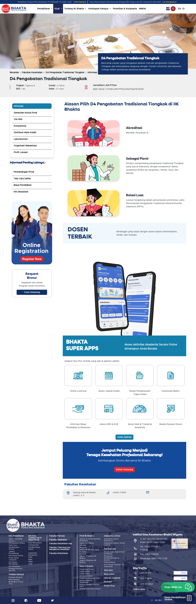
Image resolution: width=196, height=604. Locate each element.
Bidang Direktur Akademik (86, 581)
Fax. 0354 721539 (149, 554)
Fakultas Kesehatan (32, 72)
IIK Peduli (108, 582)
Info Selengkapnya (170, 2)
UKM (30, 564)
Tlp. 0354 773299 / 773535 (150, 548)
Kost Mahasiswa (35, 543)
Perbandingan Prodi (24, 172)
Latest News (84, 571)
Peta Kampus (14, 579)
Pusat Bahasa (109, 562)
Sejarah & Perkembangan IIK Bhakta (90, 540)
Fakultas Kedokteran (58, 553)
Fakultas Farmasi (57, 536)
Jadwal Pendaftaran (14, 552)
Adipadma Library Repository (111, 540)
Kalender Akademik (112, 578)
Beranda (14, 72)
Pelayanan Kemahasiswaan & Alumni (111, 558)
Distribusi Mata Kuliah (25, 132)
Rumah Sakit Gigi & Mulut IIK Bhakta (114, 553)
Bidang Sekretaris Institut (90, 589)
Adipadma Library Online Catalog (114, 544)
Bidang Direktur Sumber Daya (89, 585)
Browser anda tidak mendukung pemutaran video (32, 232)
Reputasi (83, 548)
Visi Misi (18, 119)
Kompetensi (20, 126)
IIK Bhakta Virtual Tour (16, 583)
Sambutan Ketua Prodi (25, 113)
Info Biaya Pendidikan (13, 563)
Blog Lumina (109, 574)
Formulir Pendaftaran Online (17, 542)
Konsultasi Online (16, 556)
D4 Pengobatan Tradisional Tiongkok (65, 72)
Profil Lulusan (21, 152)
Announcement (86, 576)
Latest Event (84, 574)
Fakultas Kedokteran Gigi (60, 544)
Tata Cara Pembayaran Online (14, 547)
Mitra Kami (108, 570)
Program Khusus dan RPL (15, 569)
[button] (178, 587)
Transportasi (33, 545)
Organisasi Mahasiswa (25, 146)
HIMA (30, 562)
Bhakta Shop (109, 586)
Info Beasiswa (21, 192)
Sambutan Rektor (86, 543)
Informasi (18, 106)
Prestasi (82, 554)
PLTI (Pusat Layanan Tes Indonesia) (114, 565)
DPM (30, 557)
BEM (30, 559)
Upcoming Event (86, 569)
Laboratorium (21, 139)
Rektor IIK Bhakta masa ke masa (89, 551)
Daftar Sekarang (80, 2)
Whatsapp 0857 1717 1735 (153, 558)
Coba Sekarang (32, 292)
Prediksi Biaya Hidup (34, 548)
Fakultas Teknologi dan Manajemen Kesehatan (59, 548)
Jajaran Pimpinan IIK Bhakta (87, 557)
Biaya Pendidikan (22, 185)
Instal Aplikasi (124, 437)
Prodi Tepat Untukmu (14, 559)
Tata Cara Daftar (22, 178)
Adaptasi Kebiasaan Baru (89, 578)
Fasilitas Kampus (15, 577)
